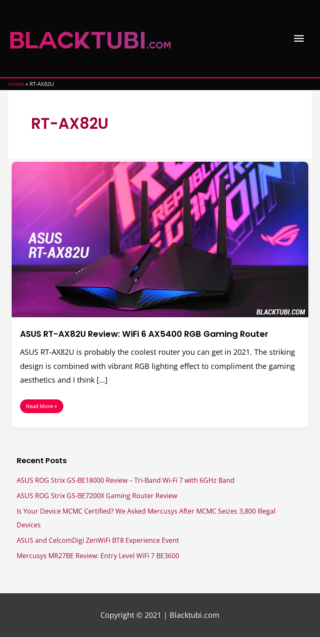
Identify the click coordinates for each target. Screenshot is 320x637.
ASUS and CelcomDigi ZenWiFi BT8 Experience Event (98, 540)
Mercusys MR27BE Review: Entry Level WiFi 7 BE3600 (98, 555)
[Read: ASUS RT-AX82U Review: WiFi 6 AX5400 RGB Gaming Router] (160, 238)
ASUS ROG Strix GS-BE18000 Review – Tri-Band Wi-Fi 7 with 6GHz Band (126, 480)
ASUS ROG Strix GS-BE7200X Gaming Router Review (97, 495)
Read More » (41, 404)
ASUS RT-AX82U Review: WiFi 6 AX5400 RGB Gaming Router (144, 334)
